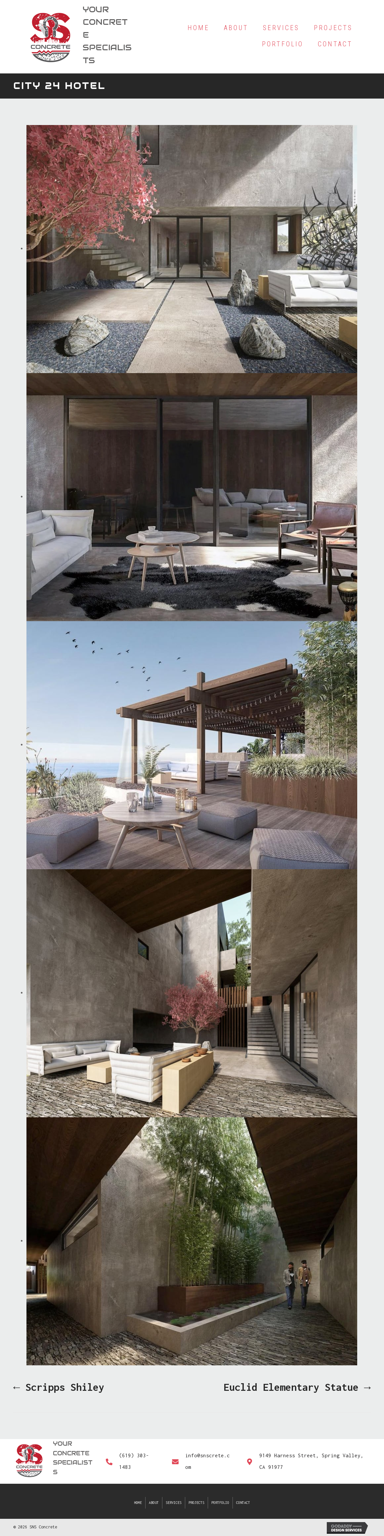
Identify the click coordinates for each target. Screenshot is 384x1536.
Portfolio (220, 1503)
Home (138, 1503)
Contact (243, 1503)
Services (174, 1503)
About (154, 1503)
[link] (198, 28)
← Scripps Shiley (58, 1387)
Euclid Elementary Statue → (297, 1387)
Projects (196, 1503)
